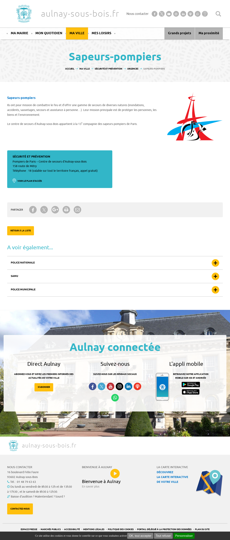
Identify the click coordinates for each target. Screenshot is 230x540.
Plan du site (202, 529)
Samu (14, 276)
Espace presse (29, 529)
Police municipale (23, 289)
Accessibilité (72, 529)
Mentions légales (93, 529)
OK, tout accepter (140, 535)
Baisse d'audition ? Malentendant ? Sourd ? (38, 496)
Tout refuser (163, 535)
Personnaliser (184, 535)
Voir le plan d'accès (29, 181)
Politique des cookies (121, 529)
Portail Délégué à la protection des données (164, 529)
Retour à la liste (20, 230)
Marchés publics (51, 529)
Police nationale (23, 263)
